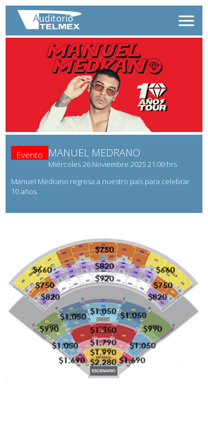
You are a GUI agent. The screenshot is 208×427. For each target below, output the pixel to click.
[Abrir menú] (186, 21)
